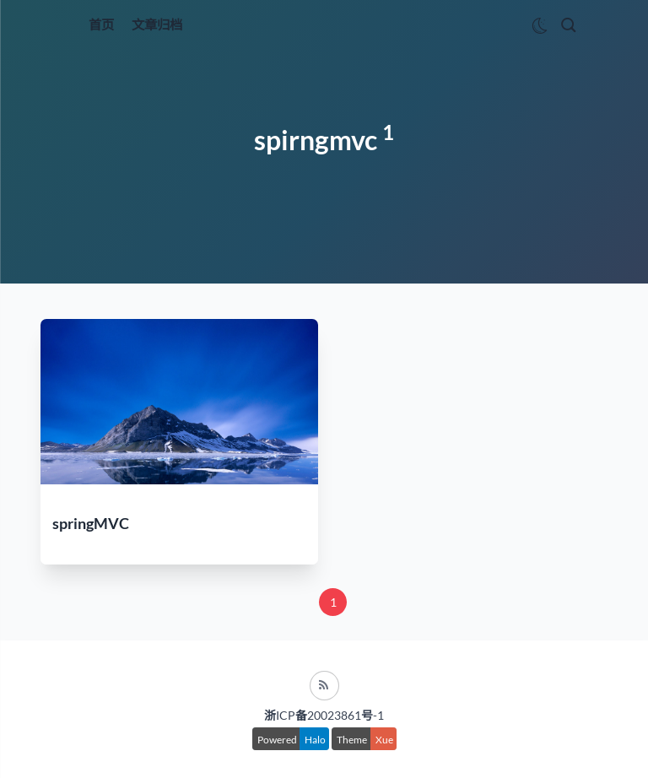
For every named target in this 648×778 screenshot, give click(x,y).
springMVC (90, 523)
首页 (101, 24)
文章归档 (157, 24)
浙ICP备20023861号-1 (324, 715)
